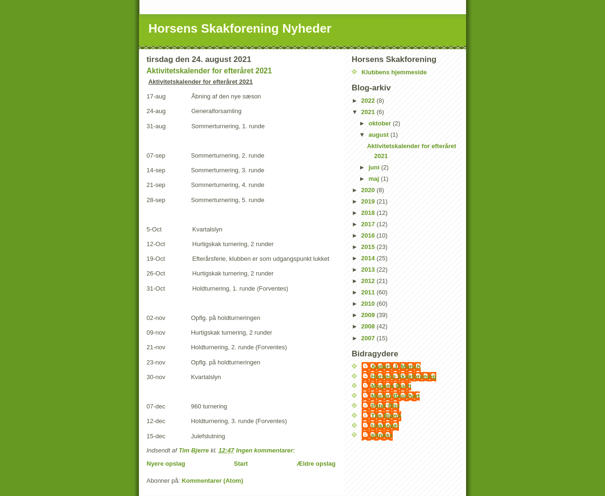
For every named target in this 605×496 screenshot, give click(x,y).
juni (375, 167)
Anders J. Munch (396, 366)
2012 (369, 280)
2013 (369, 269)
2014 (369, 258)
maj (375, 178)
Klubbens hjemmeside (394, 72)
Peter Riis (385, 405)
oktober (381, 123)
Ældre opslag (316, 463)
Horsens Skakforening (403, 376)
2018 (369, 212)
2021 (369, 111)
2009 (369, 315)
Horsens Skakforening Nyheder (239, 28)
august (379, 134)
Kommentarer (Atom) (212, 480)
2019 (369, 201)
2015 (369, 246)
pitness (382, 435)
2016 (369, 235)
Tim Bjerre (386, 415)
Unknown (385, 425)
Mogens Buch (391, 386)
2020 (369, 190)
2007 (369, 338)
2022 (369, 100)
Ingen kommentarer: (266, 450)
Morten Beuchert (395, 395)
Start (241, 463)
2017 (369, 224)
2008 (369, 326)
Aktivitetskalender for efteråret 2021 (209, 71)
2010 (369, 303)
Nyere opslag (166, 463)
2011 (369, 292)
